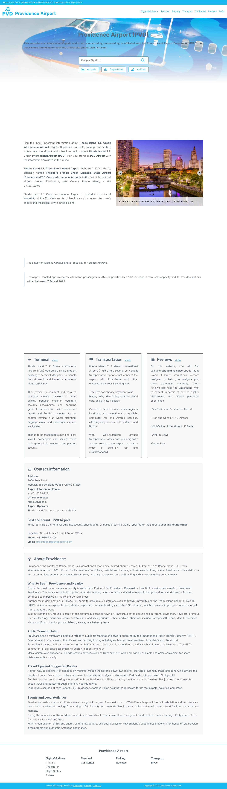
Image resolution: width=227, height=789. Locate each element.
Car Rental (200, 11)
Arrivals (50, 762)
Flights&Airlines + (149, 11)
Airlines (50, 775)
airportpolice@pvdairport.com (54, 541)
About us (97, 785)
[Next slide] (199, 173)
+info (55, 360)
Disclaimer (77, 785)
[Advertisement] (113, 115)
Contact (87, 785)
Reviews (212, 11)
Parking (176, 11)
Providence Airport (35, 13)
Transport (187, 11)
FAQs (221, 11)
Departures (52, 766)
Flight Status (53, 771)
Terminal (165, 11)
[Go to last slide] (120, 173)
